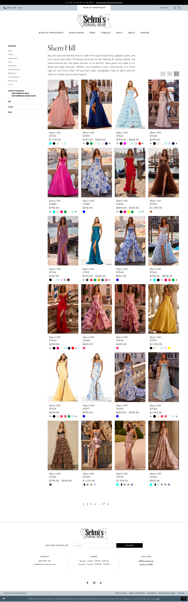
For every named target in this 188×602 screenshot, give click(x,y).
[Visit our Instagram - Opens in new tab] (94, 583)
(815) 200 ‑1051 (45, 561)
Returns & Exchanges (167, 593)
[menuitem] (13, 8)
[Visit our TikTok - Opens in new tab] (101, 583)
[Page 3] (91, 504)
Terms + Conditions (137, 593)
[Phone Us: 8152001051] (13, 8)
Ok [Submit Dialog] (183, 599)
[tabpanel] (87, 144)
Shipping (180, 593)
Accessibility (152, 593)
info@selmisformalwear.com (45, 565)
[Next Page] (108, 504)
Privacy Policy (121, 593)
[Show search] (175, 8)
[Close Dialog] (4, 599)
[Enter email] (92, 545)
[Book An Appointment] (94, 8)
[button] (164, 8)
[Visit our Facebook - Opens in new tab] (87, 583)
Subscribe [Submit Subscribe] (129, 546)
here (158, 599)
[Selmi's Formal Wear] (94, 21)
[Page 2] (87, 504)
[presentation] (63, 104)
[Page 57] (104, 504)
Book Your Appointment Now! (110, 2)
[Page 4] (94, 504)
